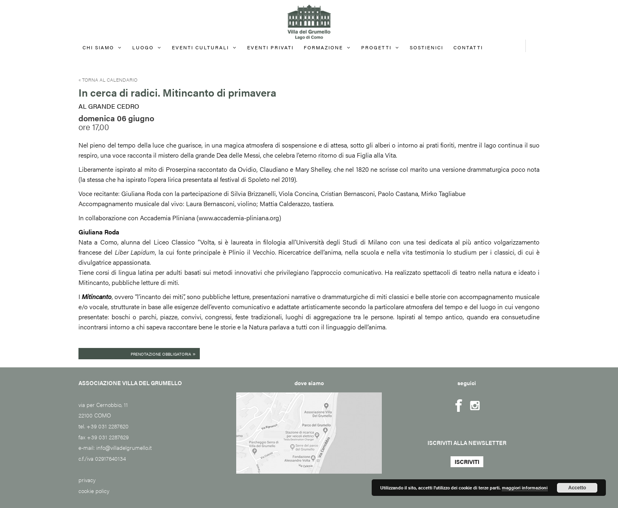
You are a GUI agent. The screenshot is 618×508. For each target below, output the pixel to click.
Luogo (143, 47)
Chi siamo (98, 47)
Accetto (577, 488)
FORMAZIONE (323, 47)
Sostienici (426, 47)
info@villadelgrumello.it (124, 447)
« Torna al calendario (108, 79)
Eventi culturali (200, 47)
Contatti (468, 47)
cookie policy (93, 491)
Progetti (376, 47)
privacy (86, 480)
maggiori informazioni (525, 488)
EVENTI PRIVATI (270, 47)
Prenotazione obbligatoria (163, 353)
